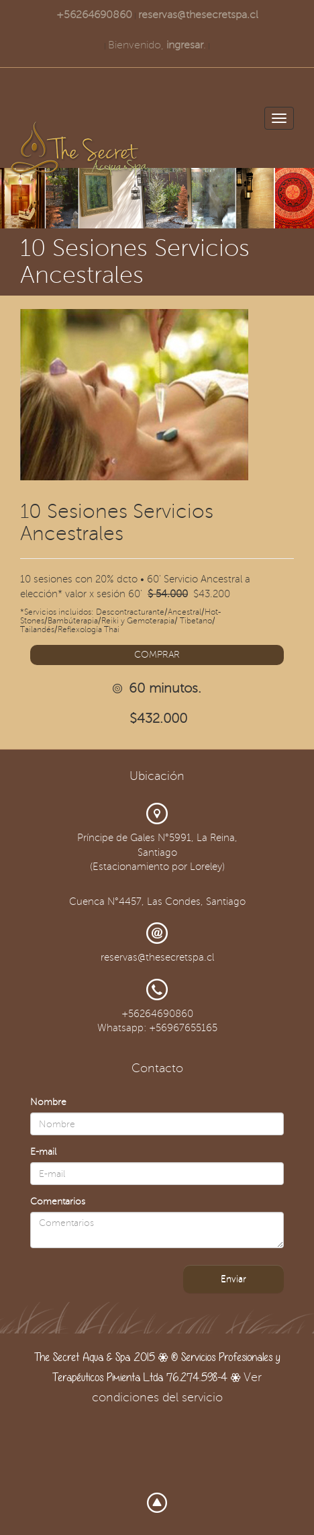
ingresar (184, 45)
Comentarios (57, 1201)
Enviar (233, 1279)
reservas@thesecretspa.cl (198, 15)
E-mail (43, 1152)
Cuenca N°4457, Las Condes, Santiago (157, 901)
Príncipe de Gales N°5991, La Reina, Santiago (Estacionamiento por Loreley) (157, 852)
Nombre (48, 1102)
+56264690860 (94, 15)
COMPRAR (157, 655)
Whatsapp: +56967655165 (157, 1027)
